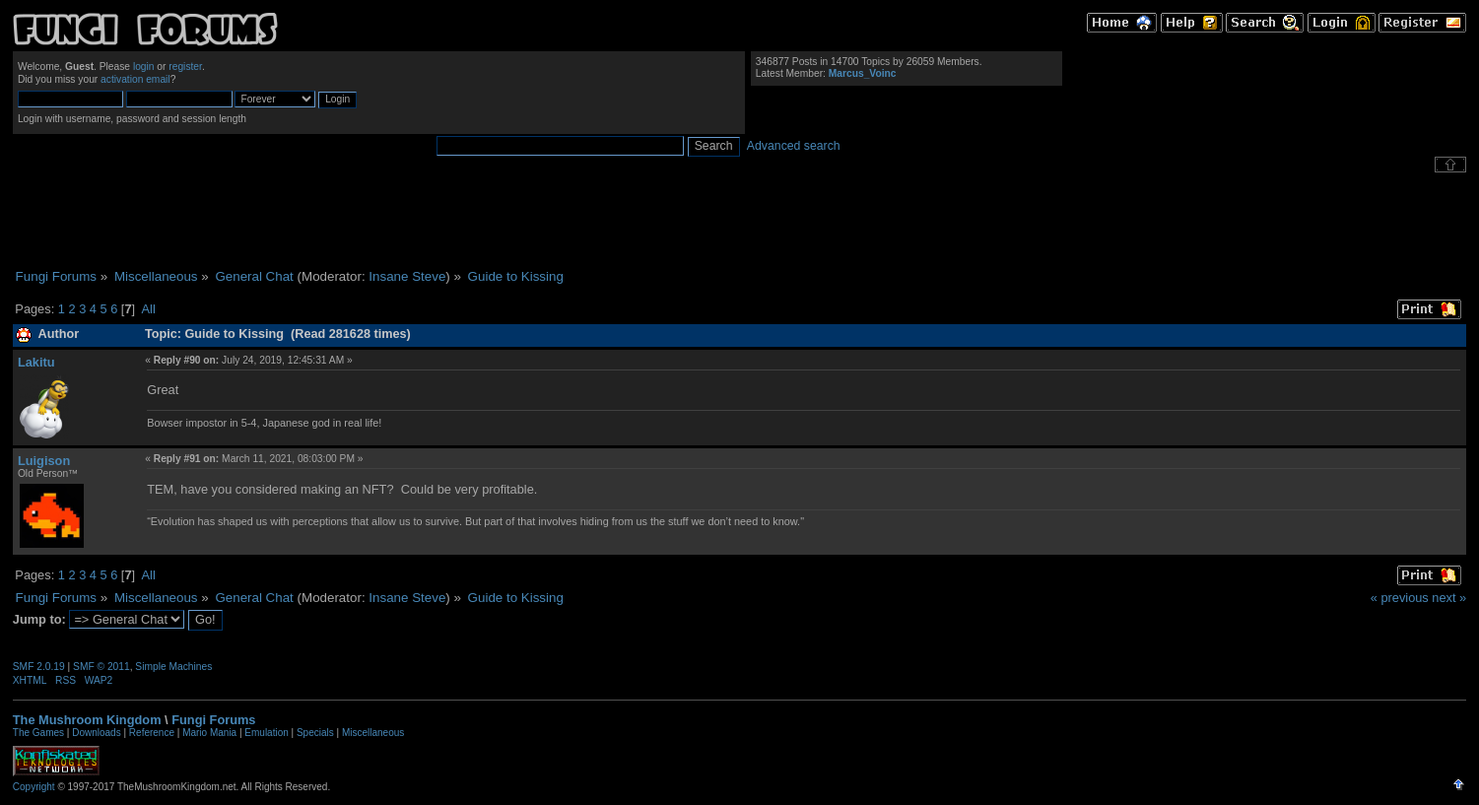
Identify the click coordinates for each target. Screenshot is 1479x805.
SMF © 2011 (101, 666)
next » (1449, 597)
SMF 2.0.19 (39, 666)
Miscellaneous (373, 732)
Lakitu (36, 362)
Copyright (34, 786)
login (144, 66)
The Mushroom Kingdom (87, 719)
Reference (151, 732)
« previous (1400, 597)
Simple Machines (173, 666)
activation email (135, 79)
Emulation (266, 732)
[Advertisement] (740, 220)
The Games (38, 732)
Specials (315, 732)
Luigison (44, 460)
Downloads (96, 732)
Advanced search (793, 146)
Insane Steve (407, 276)
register (185, 66)
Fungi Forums (213, 719)
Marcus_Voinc (863, 73)
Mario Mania (209, 732)
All (149, 309)
